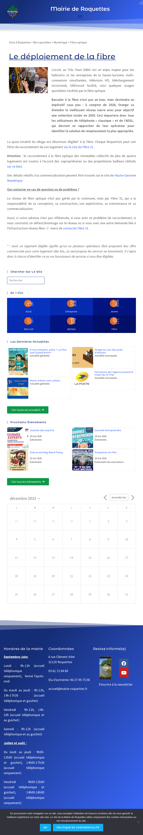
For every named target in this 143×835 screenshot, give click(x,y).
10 (126, 539)
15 (89, 558)
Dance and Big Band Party (46, 452)
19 (34, 576)
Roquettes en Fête (106, 452)
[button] (27, 410)
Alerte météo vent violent (45, 380)
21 (71, 576)
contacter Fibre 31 (75, 228)
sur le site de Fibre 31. (79, 147)
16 (108, 558)
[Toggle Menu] (80, 16)
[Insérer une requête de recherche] (26, 280)
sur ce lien (14, 166)
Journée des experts (42, 430)
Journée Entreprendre (108, 430)
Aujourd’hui (119, 497)
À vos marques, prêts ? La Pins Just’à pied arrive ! (48, 351)
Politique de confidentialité (78, 827)
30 (108, 594)
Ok (45, 827)
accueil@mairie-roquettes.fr (67, 689)
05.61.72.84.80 (58, 671)
